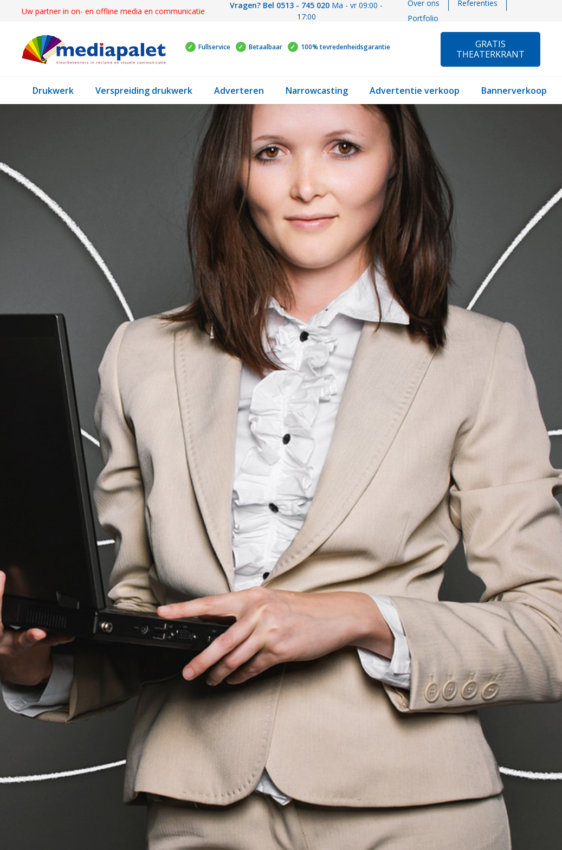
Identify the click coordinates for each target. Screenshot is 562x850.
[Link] (94, 49)
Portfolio (423, 18)
